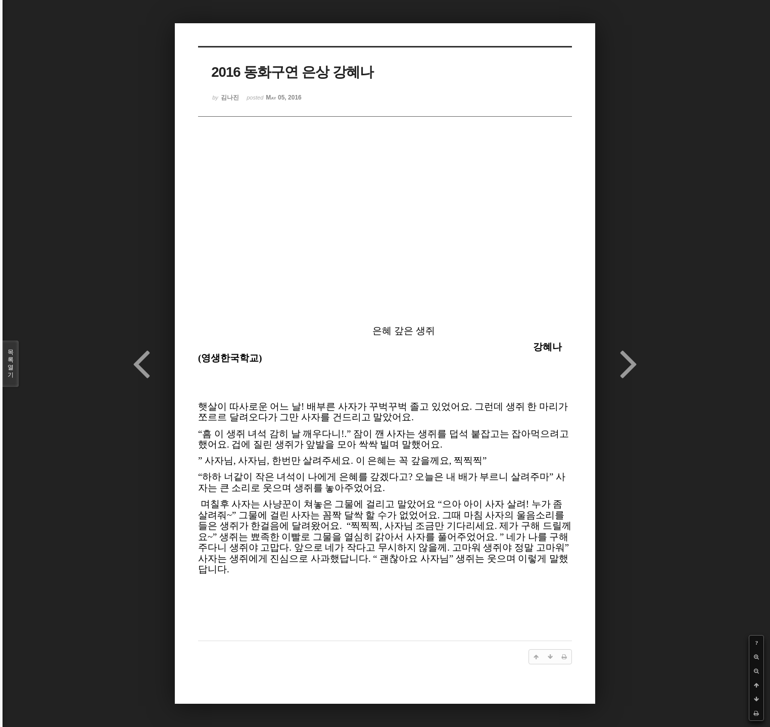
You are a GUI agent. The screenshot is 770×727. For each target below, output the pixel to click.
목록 (11, 364)
